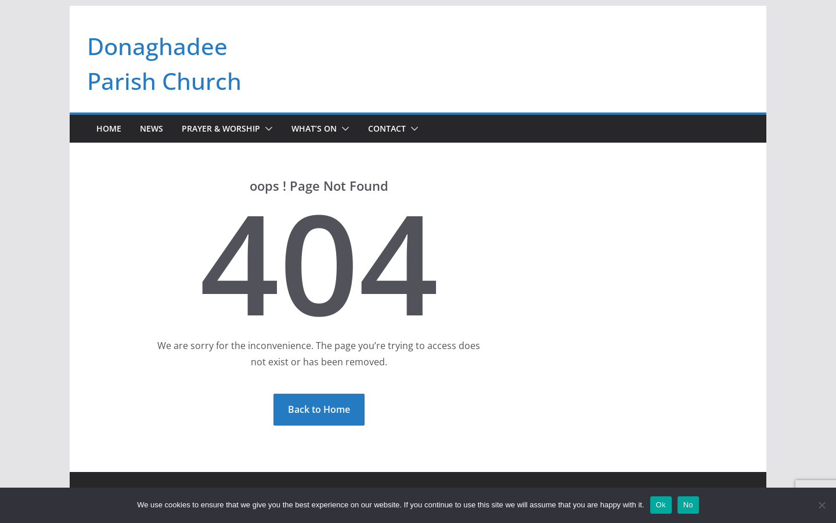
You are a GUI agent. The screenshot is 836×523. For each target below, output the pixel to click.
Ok (661, 504)
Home (108, 128)
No (688, 504)
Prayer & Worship (221, 128)
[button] (266, 129)
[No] (821, 505)
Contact (387, 128)
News (151, 128)
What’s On (314, 128)
